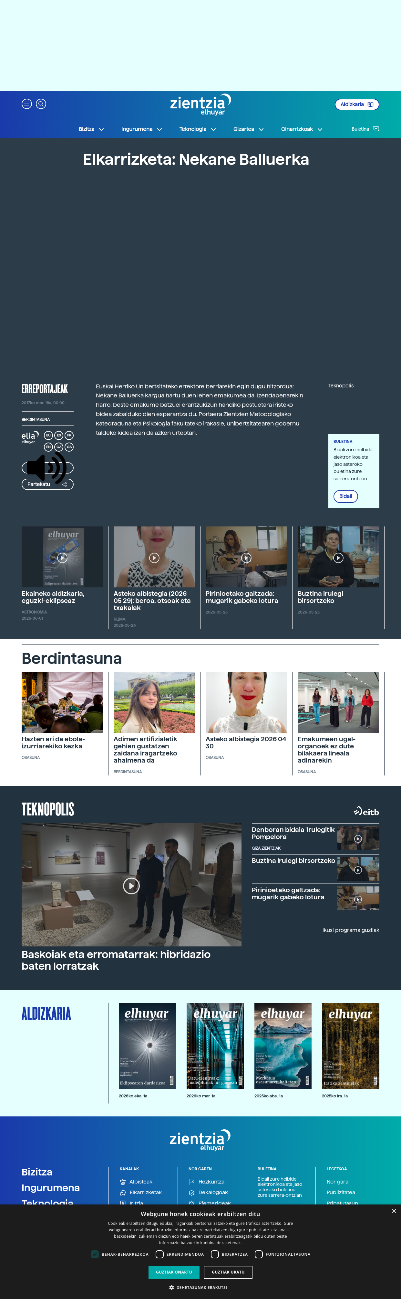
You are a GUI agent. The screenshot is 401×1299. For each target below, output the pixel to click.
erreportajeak (45, 388)
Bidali (345, 496)
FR (69, 435)
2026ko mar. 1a (201, 1096)
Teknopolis (48, 808)
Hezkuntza (206, 1182)
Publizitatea (341, 1192)
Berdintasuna (36, 419)
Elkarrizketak (141, 1192)
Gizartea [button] (248, 129)
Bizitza (37, 1172)
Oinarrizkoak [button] (302, 129)
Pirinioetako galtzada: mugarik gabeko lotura (242, 597)
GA (69, 447)
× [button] (393, 1211)
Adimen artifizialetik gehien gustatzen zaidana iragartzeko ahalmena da (145, 749)
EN (48, 447)
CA (59, 447)
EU (48, 435)
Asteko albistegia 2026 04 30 (246, 742)
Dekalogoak (208, 1192)
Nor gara (337, 1182)
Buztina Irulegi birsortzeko (320, 597)
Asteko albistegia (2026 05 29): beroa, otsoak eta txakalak (152, 601)
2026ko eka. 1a (133, 1096)
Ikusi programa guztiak (351, 930)
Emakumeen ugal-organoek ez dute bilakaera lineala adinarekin (326, 749)
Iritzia (131, 1203)
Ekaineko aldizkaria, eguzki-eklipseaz (53, 597)
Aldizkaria (357, 104)
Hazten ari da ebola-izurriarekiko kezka (53, 742)
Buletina (365, 128)
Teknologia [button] (198, 129)
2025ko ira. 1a (335, 1096)
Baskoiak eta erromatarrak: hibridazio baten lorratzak (116, 960)
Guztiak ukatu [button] (228, 1272)
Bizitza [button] (92, 129)
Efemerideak (210, 1203)
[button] (27, 103)
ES (59, 435)
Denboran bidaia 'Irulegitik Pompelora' (293, 833)
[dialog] (200, 1251)
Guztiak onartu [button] (174, 1272)
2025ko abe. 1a (268, 1096)
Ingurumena (51, 1188)
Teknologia (48, 1203)
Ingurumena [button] (142, 129)
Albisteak (136, 1182)
